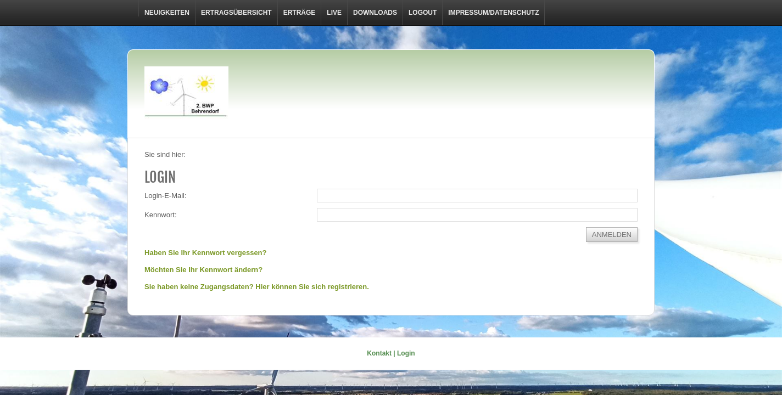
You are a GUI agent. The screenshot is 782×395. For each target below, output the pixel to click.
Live (334, 12)
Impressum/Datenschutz (493, 12)
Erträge (299, 12)
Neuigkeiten (166, 12)
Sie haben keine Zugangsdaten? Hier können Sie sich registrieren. (256, 287)
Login (406, 353)
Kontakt (379, 353)
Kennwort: (160, 215)
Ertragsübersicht (236, 12)
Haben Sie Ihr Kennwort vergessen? (205, 253)
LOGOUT (423, 12)
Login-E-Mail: (165, 195)
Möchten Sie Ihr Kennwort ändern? (203, 270)
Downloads (375, 12)
